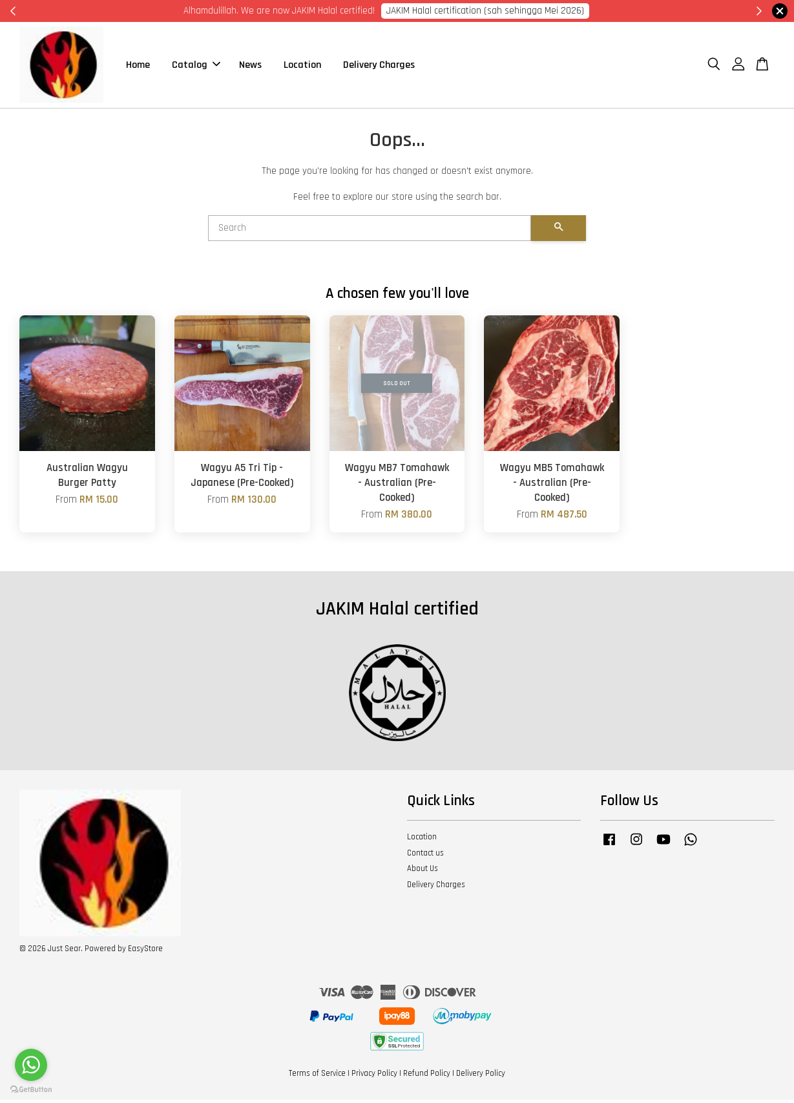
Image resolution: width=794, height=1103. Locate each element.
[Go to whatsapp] (31, 1065)
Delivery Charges (379, 66)
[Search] (369, 231)
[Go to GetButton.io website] (31, 1090)
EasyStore (145, 951)
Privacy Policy (374, 1076)
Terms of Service (317, 1076)
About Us (422, 872)
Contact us (425, 855)
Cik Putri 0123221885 (560, 11)
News (250, 66)
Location (302, 66)
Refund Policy (426, 1076)
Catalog (196, 66)
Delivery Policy (480, 1076)
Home (138, 66)
